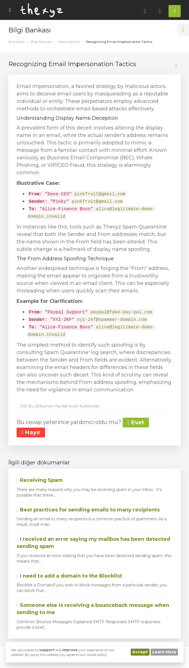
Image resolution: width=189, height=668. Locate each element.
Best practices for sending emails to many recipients (88, 510)
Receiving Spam (40, 480)
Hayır (30, 432)
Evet (135, 422)
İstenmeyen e (69, 42)
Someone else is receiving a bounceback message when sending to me (93, 608)
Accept (140, 651)
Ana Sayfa (16, 42)
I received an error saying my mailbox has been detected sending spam (93, 542)
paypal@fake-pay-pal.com (121, 312)
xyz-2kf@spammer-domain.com (112, 319)
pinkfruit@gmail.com (99, 194)
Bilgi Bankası (41, 42)
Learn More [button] (164, 651)
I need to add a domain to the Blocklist (69, 576)
